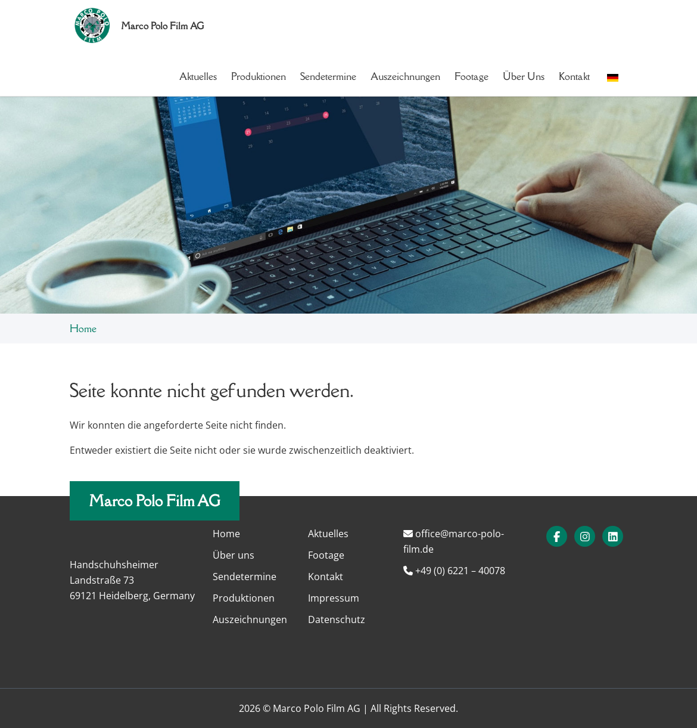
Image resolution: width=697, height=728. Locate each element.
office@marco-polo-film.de (453, 541)
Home (83, 328)
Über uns (523, 76)
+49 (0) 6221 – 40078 (454, 570)
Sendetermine (328, 76)
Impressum (333, 598)
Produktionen (258, 76)
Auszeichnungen (405, 76)
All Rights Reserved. (414, 708)
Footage (471, 76)
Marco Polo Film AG (154, 500)
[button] (612, 76)
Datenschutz (336, 619)
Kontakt (574, 76)
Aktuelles (198, 76)
